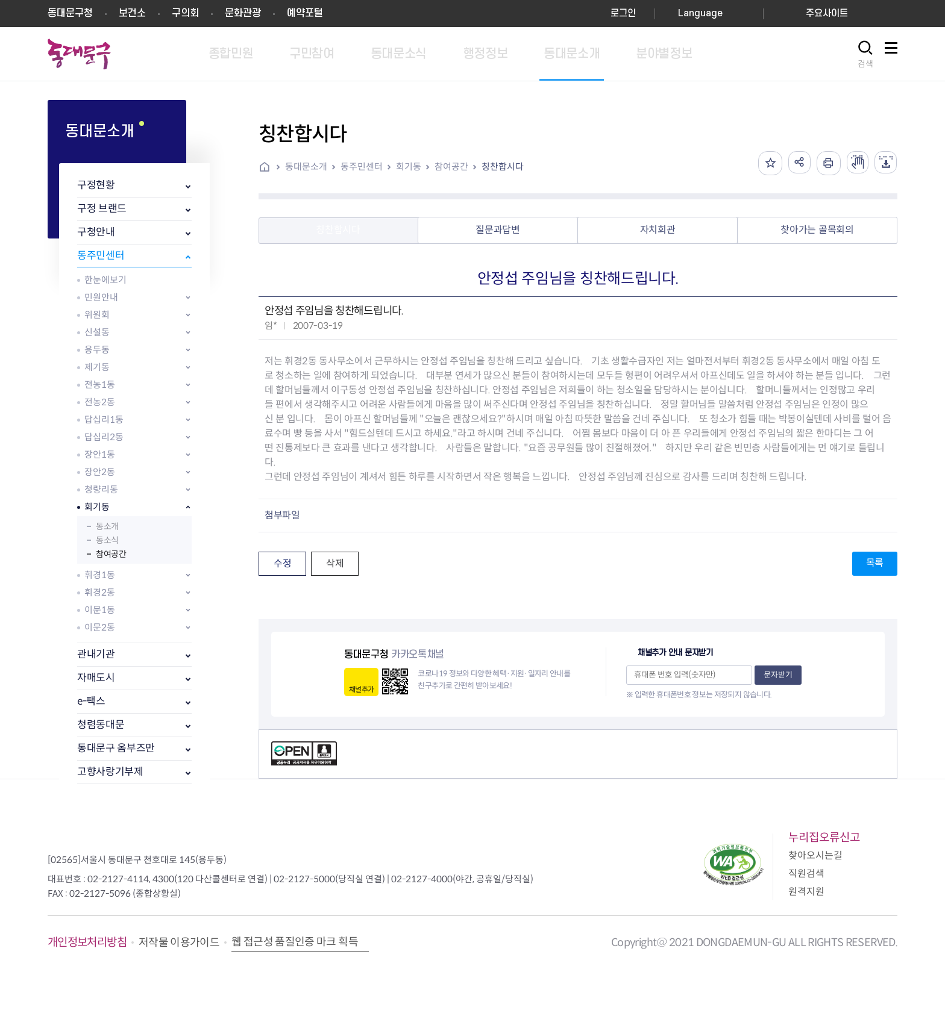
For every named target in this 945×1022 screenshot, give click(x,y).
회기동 (97, 507)
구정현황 (96, 185)
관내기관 (96, 654)
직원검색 (806, 873)
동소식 (107, 540)
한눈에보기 (105, 279)
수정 (282, 563)
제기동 (97, 367)
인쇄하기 (824, 163)
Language (700, 13)
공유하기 (794, 163)
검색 (865, 63)
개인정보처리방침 (87, 942)
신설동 (97, 332)
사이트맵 (890, 54)
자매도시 (96, 677)
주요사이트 (827, 13)
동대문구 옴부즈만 (116, 748)
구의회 (185, 13)
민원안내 (101, 297)
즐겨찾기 (764, 163)
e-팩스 (91, 701)
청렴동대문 (100, 724)
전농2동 (99, 402)
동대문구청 (70, 13)
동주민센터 (100, 255)
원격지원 (806, 891)
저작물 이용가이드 (179, 942)
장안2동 (99, 472)
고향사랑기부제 (110, 771)
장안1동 (99, 454)
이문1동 (99, 609)
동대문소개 (306, 166)
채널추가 (361, 689)
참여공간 (111, 554)
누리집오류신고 (824, 837)
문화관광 (243, 13)
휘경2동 (99, 592)
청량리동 (101, 489)
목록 (875, 562)
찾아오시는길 (815, 855)
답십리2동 (104, 437)
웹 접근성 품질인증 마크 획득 (294, 942)
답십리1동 (104, 419)
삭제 (335, 563)
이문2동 (99, 627)
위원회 (97, 314)
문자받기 (778, 675)
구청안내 (96, 232)
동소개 (107, 526)
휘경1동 (99, 575)
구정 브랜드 (102, 208)
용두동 (97, 349)
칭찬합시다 (503, 166)
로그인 (623, 13)
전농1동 (99, 384)
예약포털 (305, 13)
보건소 (132, 13)
